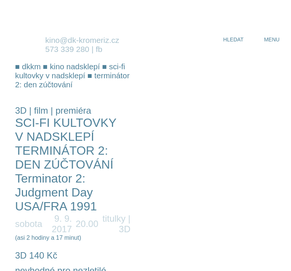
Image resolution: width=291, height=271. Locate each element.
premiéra (73, 110)
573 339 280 (67, 49)
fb (99, 49)
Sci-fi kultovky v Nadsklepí (65, 129)
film (41, 110)
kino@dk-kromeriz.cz (82, 40)
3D (21, 110)
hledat (233, 40)
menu (271, 40)
